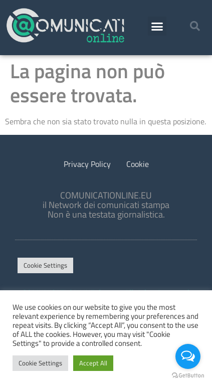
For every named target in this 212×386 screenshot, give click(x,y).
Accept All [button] (93, 363)
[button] (157, 26)
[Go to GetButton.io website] (188, 375)
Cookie (137, 164)
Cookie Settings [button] (45, 265)
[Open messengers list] (187, 356)
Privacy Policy (87, 164)
